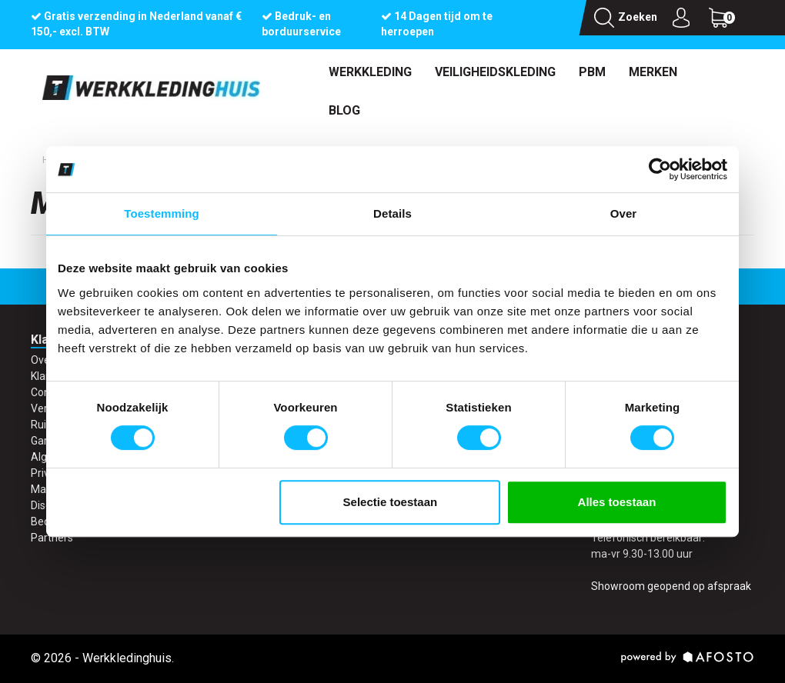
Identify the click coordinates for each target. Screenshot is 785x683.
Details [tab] (392, 213)
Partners (52, 537)
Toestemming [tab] (161, 213)
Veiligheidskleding (495, 72)
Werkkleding (370, 72)
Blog (344, 110)
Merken (653, 72)
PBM (592, 72)
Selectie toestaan (390, 501)
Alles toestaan (617, 501)
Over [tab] (623, 213)
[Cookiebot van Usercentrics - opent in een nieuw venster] (660, 169)
